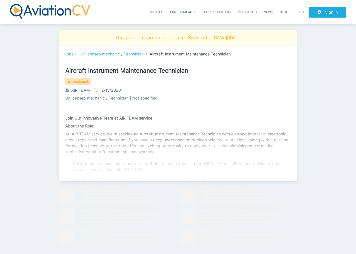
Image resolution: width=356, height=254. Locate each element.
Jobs (68, 53)
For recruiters (217, 12)
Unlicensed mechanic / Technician (112, 53)
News (268, 12)
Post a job (247, 12)
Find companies (183, 12)
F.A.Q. (300, 12)
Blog (284, 12)
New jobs (224, 38)
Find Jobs (155, 12)
